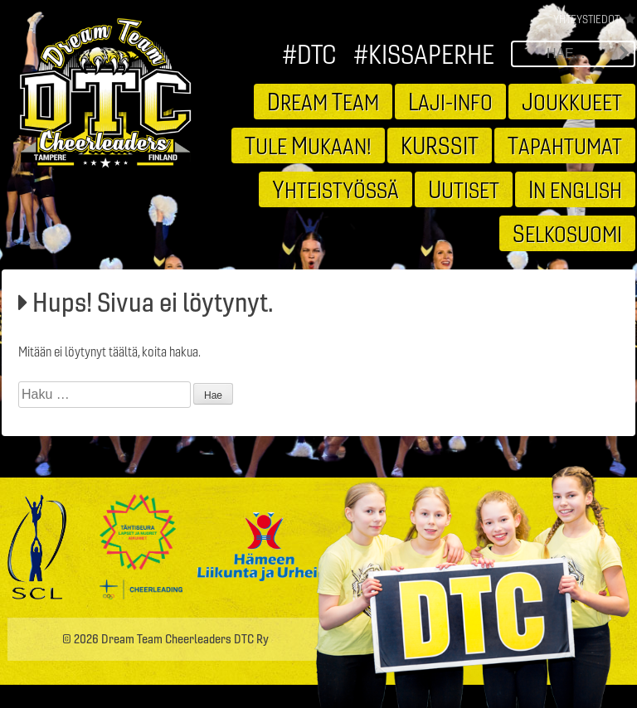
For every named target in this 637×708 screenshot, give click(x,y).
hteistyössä (335, 189)
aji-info (450, 101)
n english (575, 189)
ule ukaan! (308, 145)
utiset (463, 189)
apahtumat (565, 145)
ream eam (323, 101)
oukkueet (572, 101)
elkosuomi (567, 233)
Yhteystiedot (586, 19)
